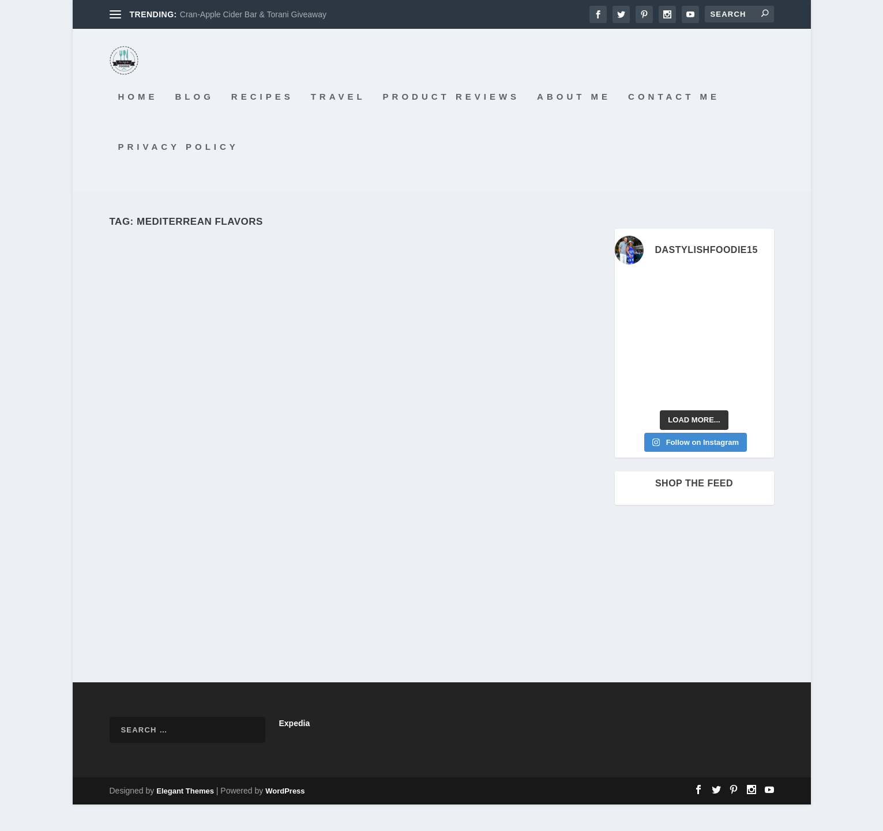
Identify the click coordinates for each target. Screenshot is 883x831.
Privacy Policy (178, 172)
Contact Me (674, 123)
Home (138, 123)
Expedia (294, 749)
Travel (338, 123)
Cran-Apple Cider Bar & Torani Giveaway (253, 14)
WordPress (285, 817)
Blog (194, 123)
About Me (574, 123)
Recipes (262, 123)
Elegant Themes (185, 817)
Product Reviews (451, 123)
